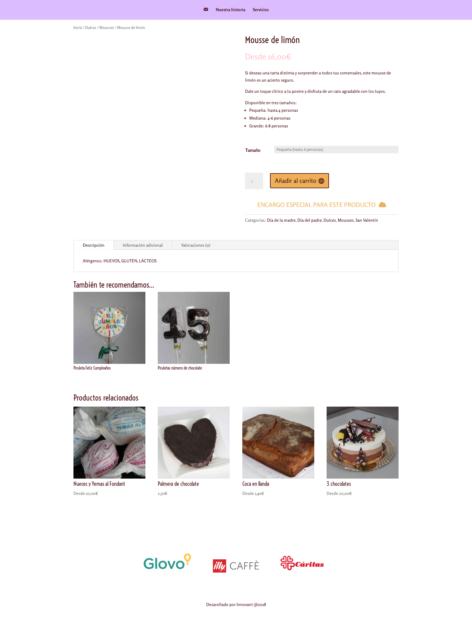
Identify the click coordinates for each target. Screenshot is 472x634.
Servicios (261, 10)
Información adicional (143, 245)
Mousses (106, 27)
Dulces (90, 27)
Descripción (93, 245)
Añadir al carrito (295, 180)
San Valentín (367, 220)
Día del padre (309, 220)
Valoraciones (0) (195, 245)
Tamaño (252, 150)
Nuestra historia (230, 10)
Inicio (77, 27)
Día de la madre (281, 220)
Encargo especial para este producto (316, 204)
